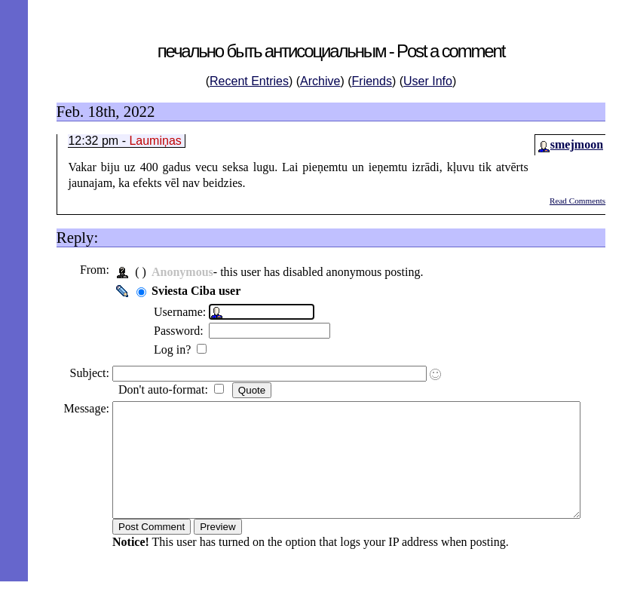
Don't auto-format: (159, 389)
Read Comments (577, 200)
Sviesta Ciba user (190, 290)
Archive (320, 81)
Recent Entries (249, 81)
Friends (372, 81)
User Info (427, 81)
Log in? (168, 349)
